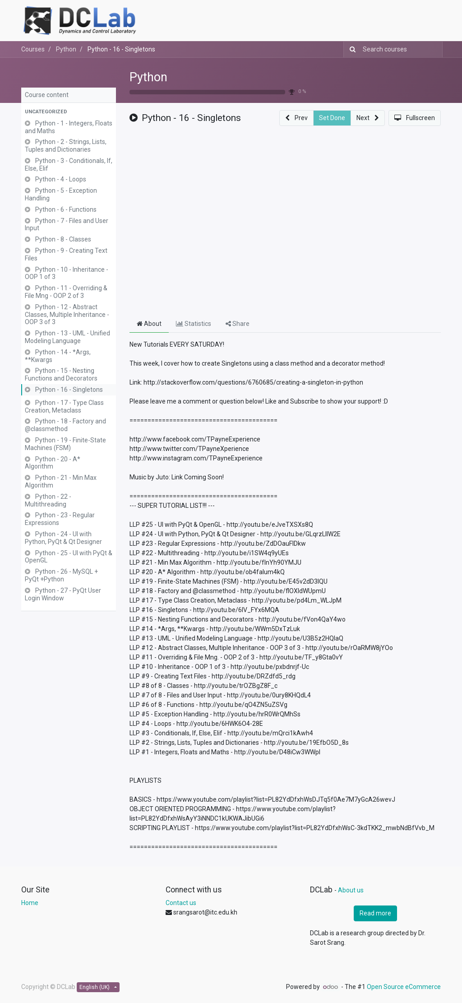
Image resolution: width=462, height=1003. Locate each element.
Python (148, 77)
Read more (375, 913)
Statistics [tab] (193, 323)
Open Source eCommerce (404, 986)
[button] (68, 112)
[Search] (351, 49)
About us (351, 890)
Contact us (181, 902)
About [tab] (149, 323)
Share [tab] (237, 323)
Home (29, 902)
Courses (33, 49)
